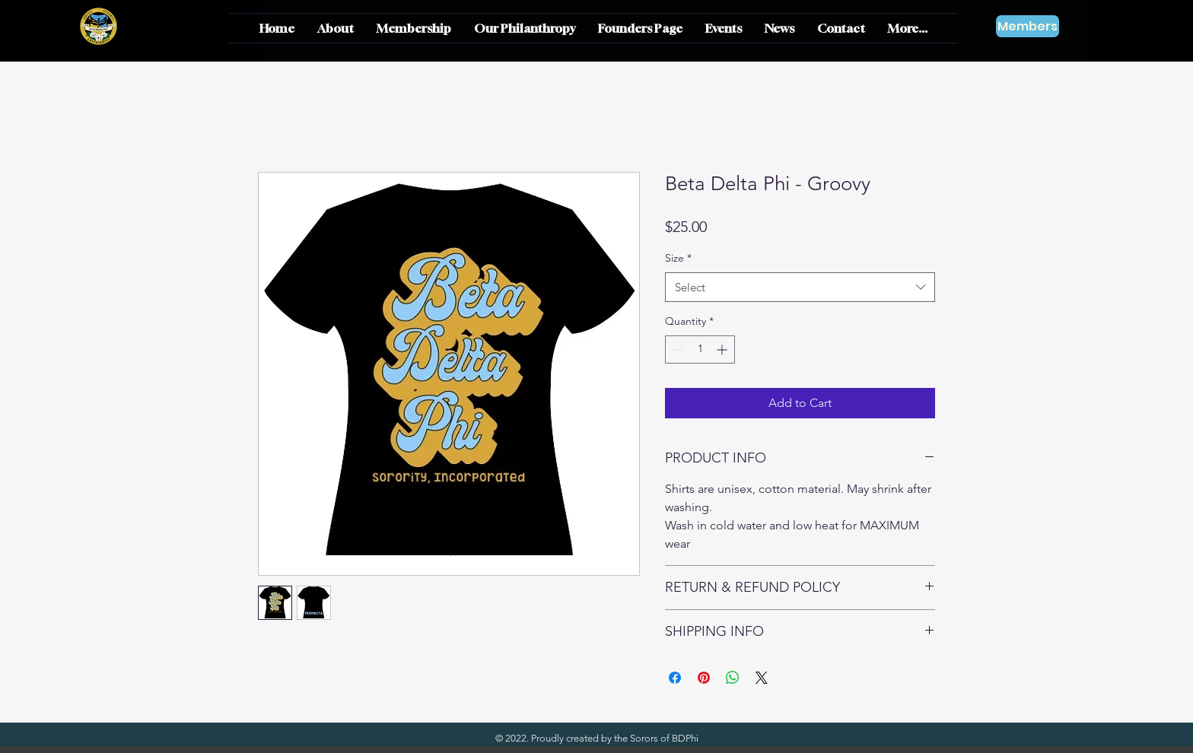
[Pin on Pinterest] (704, 678)
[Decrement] (676, 349)
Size (678, 258)
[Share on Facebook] (675, 678)
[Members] (1027, 26)
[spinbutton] (700, 349)
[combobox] (800, 287)
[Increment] (723, 349)
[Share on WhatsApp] (733, 678)
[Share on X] (761, 678)
